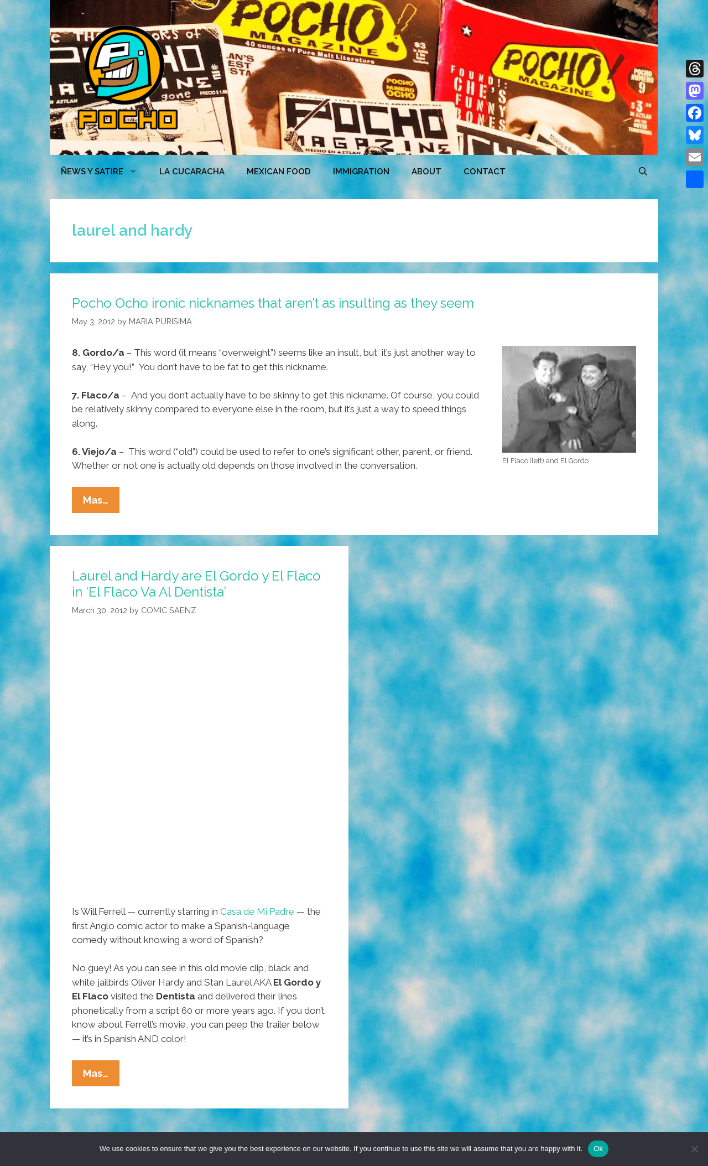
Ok (598, 1148)
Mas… (101, 502)
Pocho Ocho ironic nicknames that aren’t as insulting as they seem (273, 303)
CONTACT (485, 172)
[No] (694, 1148)
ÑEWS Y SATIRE (104, 171)
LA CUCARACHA (192, 172)
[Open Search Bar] (643, 171)
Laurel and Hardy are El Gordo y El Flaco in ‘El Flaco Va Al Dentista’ (196, 584)
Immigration (361, 172)
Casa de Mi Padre (257, 911)
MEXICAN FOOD (279, 172)
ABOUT (426, 172)
